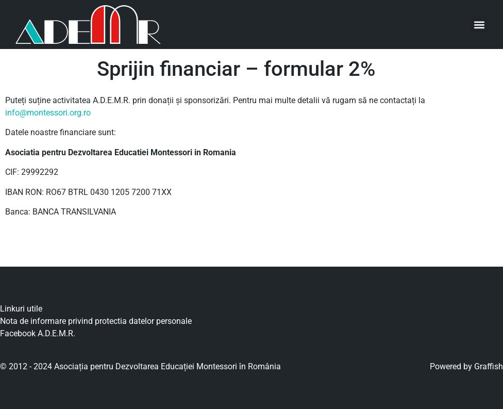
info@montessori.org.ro (48, 113)
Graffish (488, 366)
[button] (479, 24)
